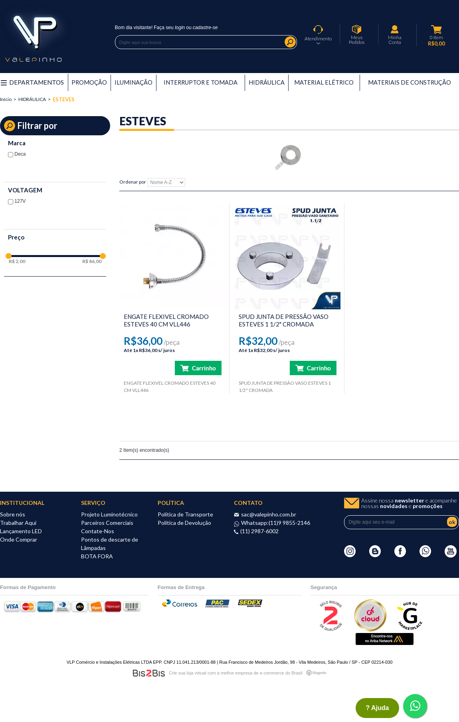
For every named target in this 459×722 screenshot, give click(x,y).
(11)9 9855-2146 (289, 522)
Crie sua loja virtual (187, 673)
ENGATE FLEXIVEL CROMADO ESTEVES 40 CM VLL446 (166, 320)
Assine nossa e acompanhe (409, 503)
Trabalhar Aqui (18, 522)
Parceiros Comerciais (107, 522)
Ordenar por (132, 182)
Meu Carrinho (436, 29)
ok (452, 521)
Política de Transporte (185, 514)
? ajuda (377, 707)
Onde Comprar (18, 539)
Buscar (290, 41)
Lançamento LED (21, 531)
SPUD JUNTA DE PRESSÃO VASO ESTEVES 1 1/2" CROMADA (283, 320)
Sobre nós (12, 514)
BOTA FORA (97, 556)
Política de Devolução (184, 522)
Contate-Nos (97, 531)
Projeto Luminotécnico (109, 514)
